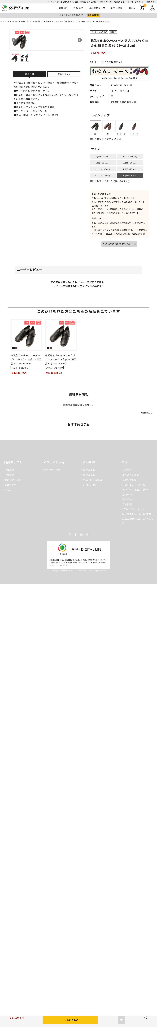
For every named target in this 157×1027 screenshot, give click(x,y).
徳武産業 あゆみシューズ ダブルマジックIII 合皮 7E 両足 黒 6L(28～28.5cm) (26, 359)
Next (80, 40)
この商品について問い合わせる (119, 244)
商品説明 (29, 74)
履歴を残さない (147, 412)
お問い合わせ (129, 479)
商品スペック (64, 74)
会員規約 (127, 494)
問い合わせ (135, 1)
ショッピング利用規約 (134, 484)
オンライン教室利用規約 (135, 489)
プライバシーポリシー (134, 509)
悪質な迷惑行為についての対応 (137, 521)
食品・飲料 (116, 8)
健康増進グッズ (96, 8)
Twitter (69, 534)
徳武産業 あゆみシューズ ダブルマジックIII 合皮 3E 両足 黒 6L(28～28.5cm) (60, 359)
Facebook (75, 534)
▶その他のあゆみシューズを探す (119, 73)
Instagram (87, 534)
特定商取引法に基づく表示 (136, 514)
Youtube (81, 534)
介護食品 (78, 8)
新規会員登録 (93, 15)
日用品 (131, 8)
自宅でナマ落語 (52, 469)
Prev (14, 40)
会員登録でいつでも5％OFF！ (71, 15)
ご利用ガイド (150, 1)
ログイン (84, 286)
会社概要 (127, 504)
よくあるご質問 (130, 474)
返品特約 (127, 499)
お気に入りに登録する (121, 1020)
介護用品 (63, 8)
